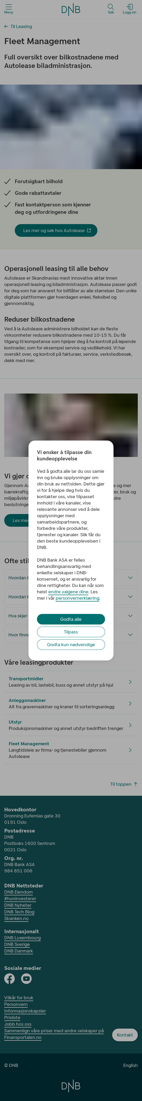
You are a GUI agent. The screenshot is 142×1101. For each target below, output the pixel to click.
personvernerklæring (77, 598)
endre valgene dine (68, 592)
